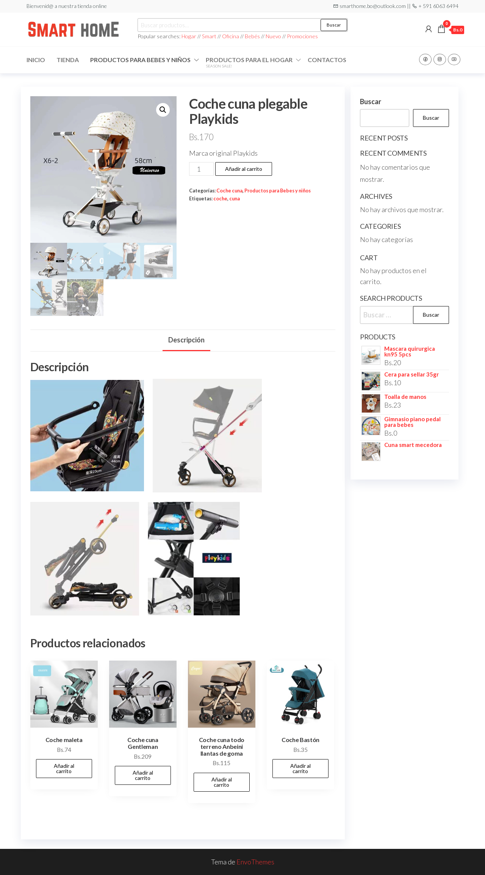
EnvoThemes (255, 862)
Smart (209, 36)
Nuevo (273, 36)
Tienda (67, 59)
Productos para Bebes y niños (140, 59)
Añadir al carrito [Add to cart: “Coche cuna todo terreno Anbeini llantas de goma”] (221, 782)
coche (220, 199)
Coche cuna (229, 191)
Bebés (252, 36)
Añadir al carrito (243, 169)
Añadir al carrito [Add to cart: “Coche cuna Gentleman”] (143, 775)
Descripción (186, 340)
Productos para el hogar (249, 62)
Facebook (425, 59)
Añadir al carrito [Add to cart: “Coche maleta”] (64, 768)
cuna (234, 199)
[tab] (186, 340)
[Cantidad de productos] (201, 169)
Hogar (189, 36)
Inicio (36, 59)
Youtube (454, 59)
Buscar (334, 24)
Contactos (327, 59)
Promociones (302, 36)
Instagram (439, 59)
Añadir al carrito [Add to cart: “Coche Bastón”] (300, 768)
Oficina (230, 36)
